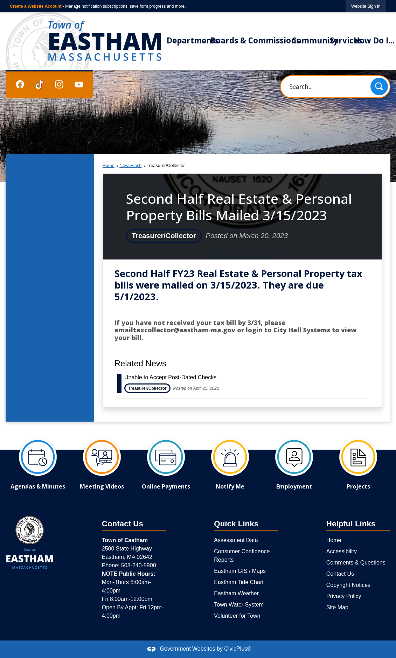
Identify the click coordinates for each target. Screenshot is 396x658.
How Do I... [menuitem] (374, 40)
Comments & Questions (355, 563)
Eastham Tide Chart (238, 582)
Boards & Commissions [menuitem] (255, 40)
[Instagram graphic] (59, 84)
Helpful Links (351, 523)
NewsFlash (130, 165)
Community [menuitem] (315, 40)
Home (108, 165)
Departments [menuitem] (193, 40)
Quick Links (236, 523)
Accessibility (341, 551)
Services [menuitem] (346, 40)
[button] (379, 86)
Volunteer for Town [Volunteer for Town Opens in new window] (237, 616)
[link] (366, 6)
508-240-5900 (138, 565)
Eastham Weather (236, 593)
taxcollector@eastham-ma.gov (184, 330)
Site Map (337, 607)
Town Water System (239, 605)
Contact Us (340, 574)
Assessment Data (236, 540)
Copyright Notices (348, 585)
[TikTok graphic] (39, 84)
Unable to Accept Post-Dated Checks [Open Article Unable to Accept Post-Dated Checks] (170, 377)
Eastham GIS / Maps (240, 571)
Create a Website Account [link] (35, 6)
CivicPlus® (237, 649)
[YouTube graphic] (79, 84)
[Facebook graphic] (20, 84)
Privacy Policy (343, 596)
